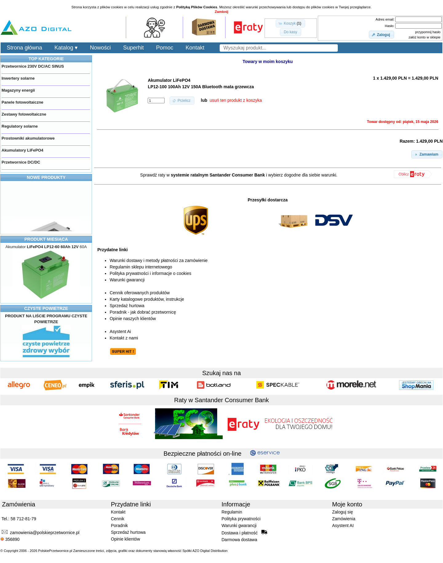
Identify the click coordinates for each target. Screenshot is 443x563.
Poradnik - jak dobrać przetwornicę (143, 312)
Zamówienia (343, 518)
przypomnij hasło (428, 32)
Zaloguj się (342, 511)
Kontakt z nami (124, 337)
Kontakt (195, 48)
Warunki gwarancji (127, 279)
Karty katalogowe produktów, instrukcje (147, 299)
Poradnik (119, 525)
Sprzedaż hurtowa (127, 305)
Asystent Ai (120, 331)
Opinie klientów (125, 539)
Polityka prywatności (241, 518)
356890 (10, 539)
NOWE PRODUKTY (46, 177)
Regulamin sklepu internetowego (141, 266)
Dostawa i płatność (244, 532)
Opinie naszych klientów (133, 318)
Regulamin (232, 511)
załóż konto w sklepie (425, 37)
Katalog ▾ (66, 48)
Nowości (100, 48)
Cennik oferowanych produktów (140, 292)
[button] (290, 23)
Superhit (133, 48)
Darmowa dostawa (239, 539)
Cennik (118, 518)
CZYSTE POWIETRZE (46, 308)
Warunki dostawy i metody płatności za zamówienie (159, 260)
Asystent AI (343, 525)
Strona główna (24, 48)
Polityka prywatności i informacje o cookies (150, 273)
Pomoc (164, 48)
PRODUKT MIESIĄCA (46, 239)
